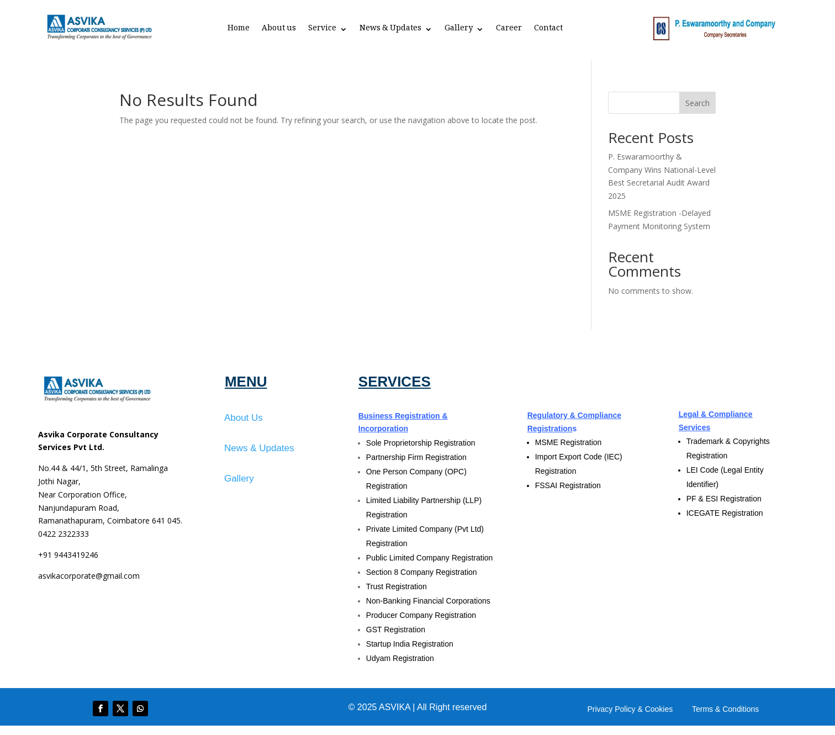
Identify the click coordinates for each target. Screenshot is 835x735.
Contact (548, 30)
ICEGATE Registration (724, 513)
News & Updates (390, 30)
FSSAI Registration (568, 485)
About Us (243, 418)
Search (697, 103)
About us (279, 30)
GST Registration (395, 629)
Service (322, 30)
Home (239, 30)
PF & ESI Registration (724, 498)
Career (509, 30)
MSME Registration (568, 442)
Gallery (459, 30)
